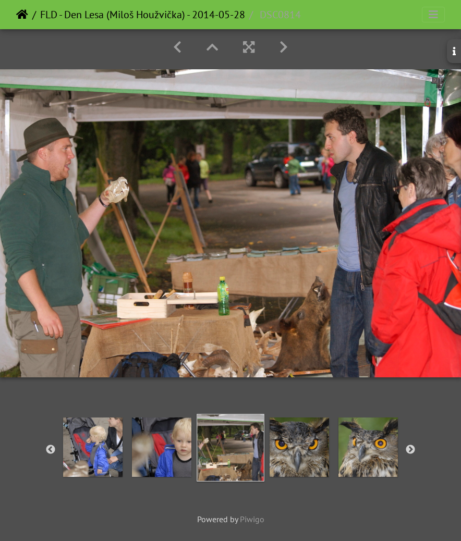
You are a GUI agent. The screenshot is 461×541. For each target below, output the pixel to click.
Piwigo (252, 519)
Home (22, 14)
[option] (92, 447)
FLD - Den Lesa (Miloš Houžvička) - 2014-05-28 (142, 14)
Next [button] (410, 450)
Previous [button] (50, 450)
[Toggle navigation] (433, 14)
